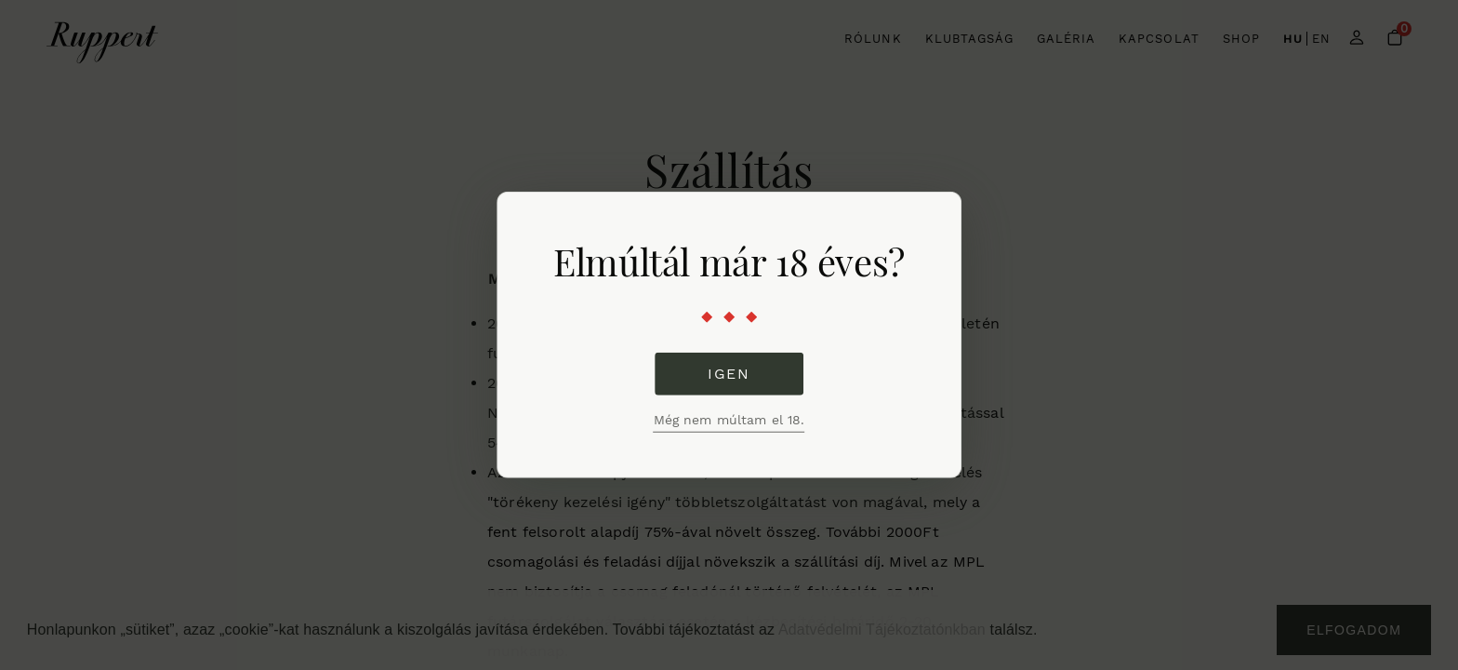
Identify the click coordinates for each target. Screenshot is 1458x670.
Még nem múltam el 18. (729, 419)
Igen (728, 373)
